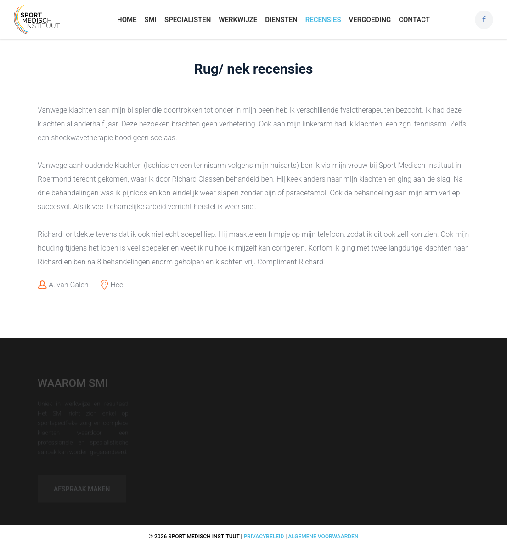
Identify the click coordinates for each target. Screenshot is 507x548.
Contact (414, 20)
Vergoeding (370, 20)
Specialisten (187, 20)
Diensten (281, 20)
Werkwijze (238, 20)
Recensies (323, 20)
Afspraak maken (82, 491)
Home (127, 20)
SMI (150, 20)
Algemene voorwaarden (323, 536)
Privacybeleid (263, 536)
